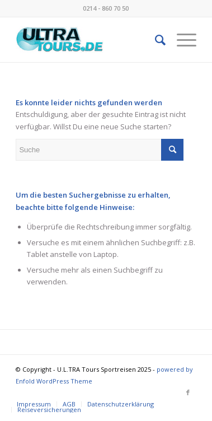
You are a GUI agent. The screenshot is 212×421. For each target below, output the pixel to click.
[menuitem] (155, 39)
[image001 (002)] (88, 39)
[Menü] (181, 39)
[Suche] (155, 39)
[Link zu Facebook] (188, 392)
